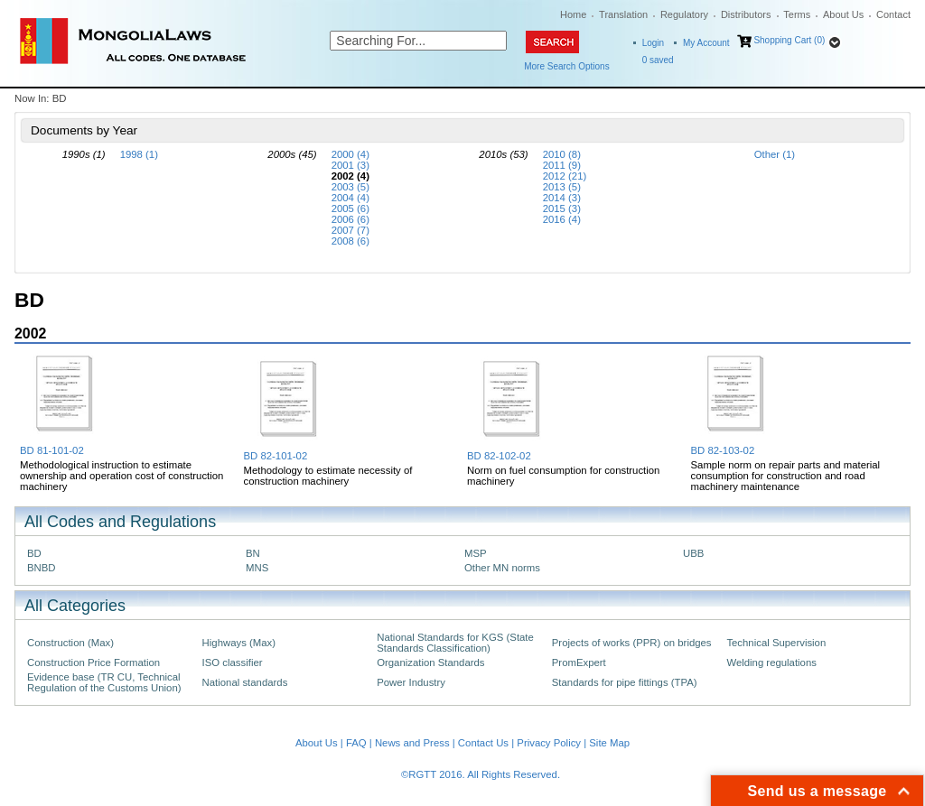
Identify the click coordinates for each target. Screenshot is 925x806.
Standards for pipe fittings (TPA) (624, 682)
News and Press (412, 742)
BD (34, 553)
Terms (796, 14)
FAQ (356, 742)
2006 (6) (350, 219)
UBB (693, 553)
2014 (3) (562, 197)
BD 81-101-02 (52, 450)
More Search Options (567, 66)
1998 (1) (139, 154)
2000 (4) (350, 154)
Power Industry (411, 682)
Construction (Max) (70, 642)
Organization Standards (430, 662)
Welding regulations (771, 662)
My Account (706, 43)
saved (658, 60)
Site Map (609, 742)
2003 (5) (350, 186)
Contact (893, 14)
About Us (843, 14)
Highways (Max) (239, 642)
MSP (475, 553)
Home (573, 14)
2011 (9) (562, 165)
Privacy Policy (549, 742)
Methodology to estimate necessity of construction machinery (328, 475)
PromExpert (579, 662)
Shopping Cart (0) (789, 40)
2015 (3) (562, 208)
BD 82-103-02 (723, 450)
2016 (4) (562, 219)
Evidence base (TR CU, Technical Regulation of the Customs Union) (104, 682)
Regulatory (684, 14)
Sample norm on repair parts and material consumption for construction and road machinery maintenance (786, 475)
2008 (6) (350, 241)
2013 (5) (562, 186)
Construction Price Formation (93, 662)
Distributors (746, 14)
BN (253, 553)
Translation (623, 14)
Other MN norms (502, 567)
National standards (245, 682)
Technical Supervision (776, 642)
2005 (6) (350, 208)
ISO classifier (232, 662)
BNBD (41, 567)
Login (653, 43)
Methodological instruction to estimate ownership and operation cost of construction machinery (121, 475)
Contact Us (483, 742)
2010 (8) (562, 154)
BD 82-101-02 (276, 455)
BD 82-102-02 (499, 455)
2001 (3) (350, 165)
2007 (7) (350, 230)
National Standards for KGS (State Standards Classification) (455, 642)
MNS (257, 567)
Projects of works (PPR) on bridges (632, 642)
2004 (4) (350, 197)
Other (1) (774, 154)
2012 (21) (565, 176)
